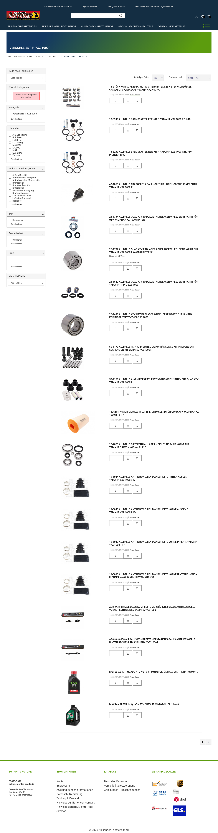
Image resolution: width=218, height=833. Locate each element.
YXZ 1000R (52, 56)
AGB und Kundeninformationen (72, 789)
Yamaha (39, 56)
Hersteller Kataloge (114, 781)
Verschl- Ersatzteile (172, 26)
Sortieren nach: (176, 77)
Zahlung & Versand (66, 797)
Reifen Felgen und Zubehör (59, 26)
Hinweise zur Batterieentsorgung (72, 801)
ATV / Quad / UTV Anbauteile (135, 26)
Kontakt (60, 781)
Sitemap (60, 808)
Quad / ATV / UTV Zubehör (97, 26)
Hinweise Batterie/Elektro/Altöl (72, 805)
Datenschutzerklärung (67, 793)
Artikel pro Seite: (141, 77)
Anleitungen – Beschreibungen (119, 789)
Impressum (62, 785)
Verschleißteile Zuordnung (117, 785)
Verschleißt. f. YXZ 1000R (74, 56)
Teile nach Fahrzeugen (22, 26)
